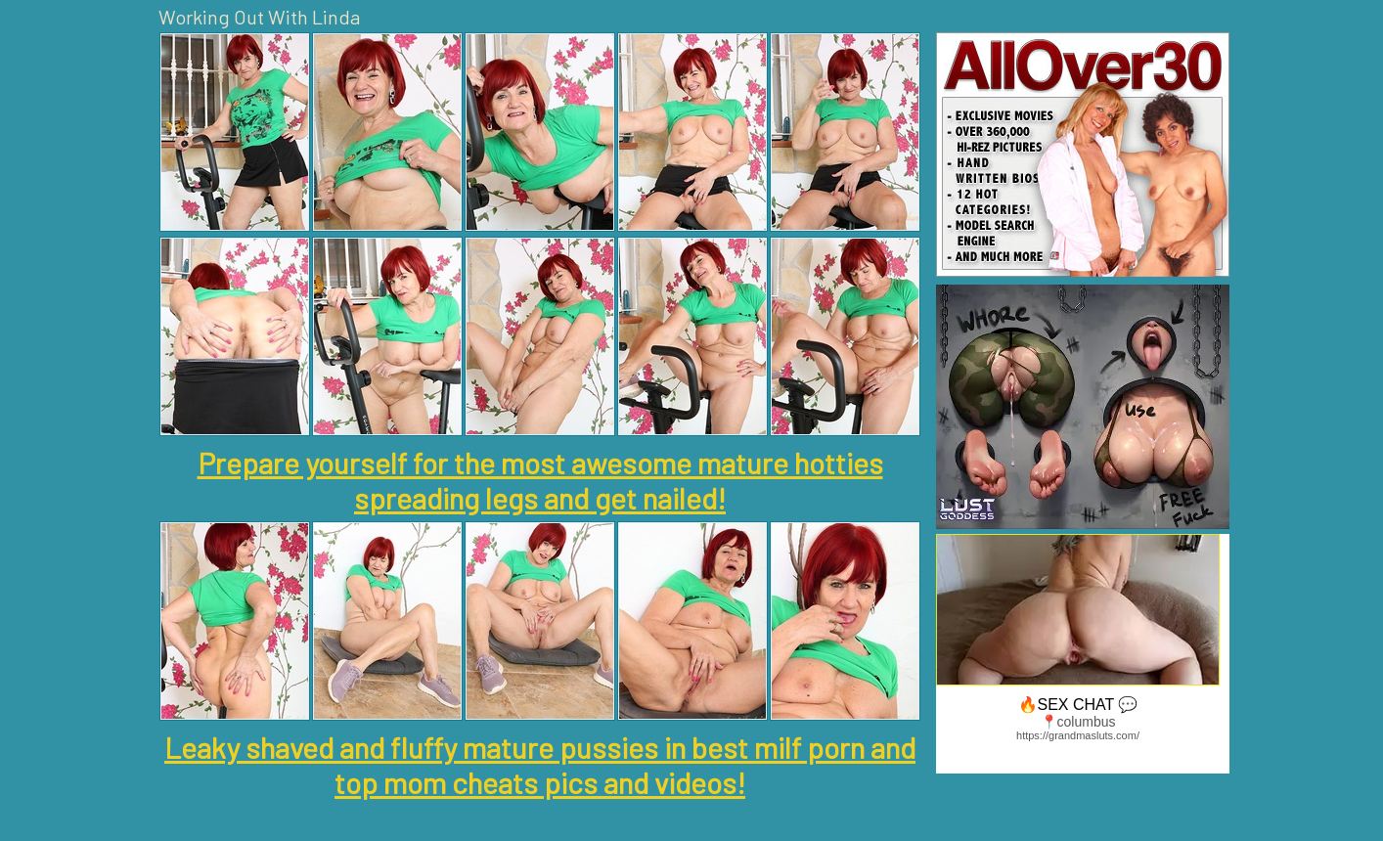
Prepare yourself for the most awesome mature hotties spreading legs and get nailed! (540, 480)
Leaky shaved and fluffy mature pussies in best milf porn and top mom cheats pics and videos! (539, 765)
